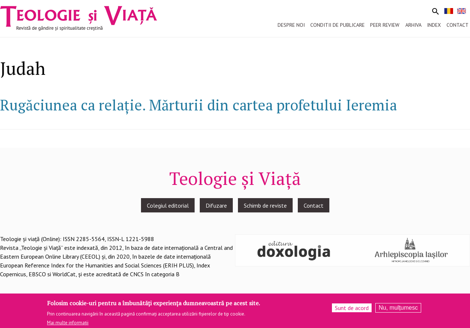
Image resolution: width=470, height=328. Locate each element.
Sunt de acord (352, 310)
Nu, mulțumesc (398, 310)
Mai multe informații (67, 325)
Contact (313, 205)
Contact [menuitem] (457, 25)
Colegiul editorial (168, 205)
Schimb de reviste (265, 205)
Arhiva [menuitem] (413, 25)
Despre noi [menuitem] (291, 25)
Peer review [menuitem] (385, 25)
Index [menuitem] (434, 25)
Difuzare (216, 205)
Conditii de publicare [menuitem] (337, 25)
